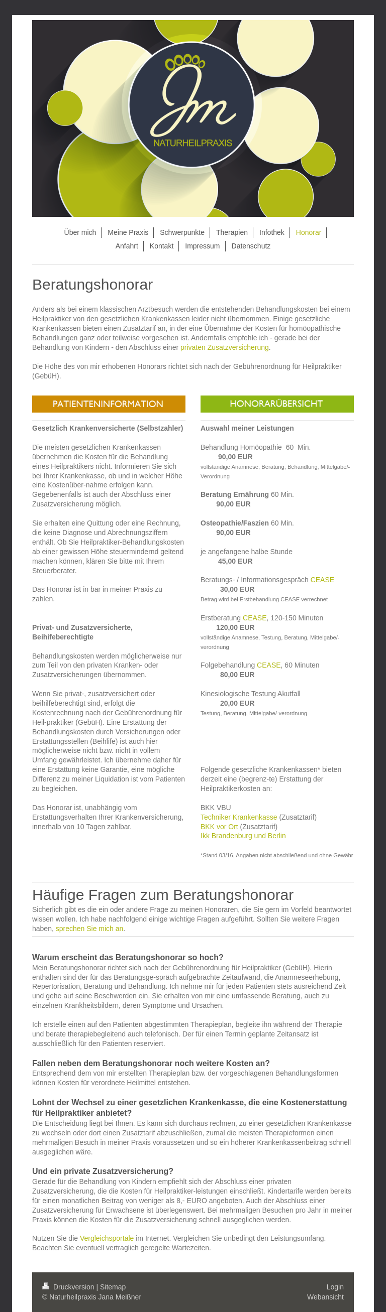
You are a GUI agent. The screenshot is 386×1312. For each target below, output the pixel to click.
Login (335, 1287)
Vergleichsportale (107, 1238)
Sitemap (113, 1287)
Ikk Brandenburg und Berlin (243, 836)
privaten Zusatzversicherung (224, 347)
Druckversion (69, 1287)
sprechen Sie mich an (90, 929)
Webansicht (325, 1297)
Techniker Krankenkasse (239, 817)
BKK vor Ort (219, 827)
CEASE (322, 580)
